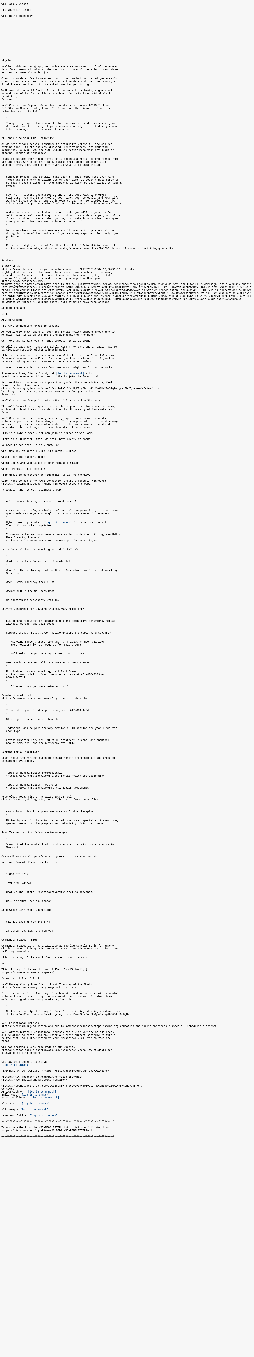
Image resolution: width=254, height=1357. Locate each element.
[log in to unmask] (70, 443)
